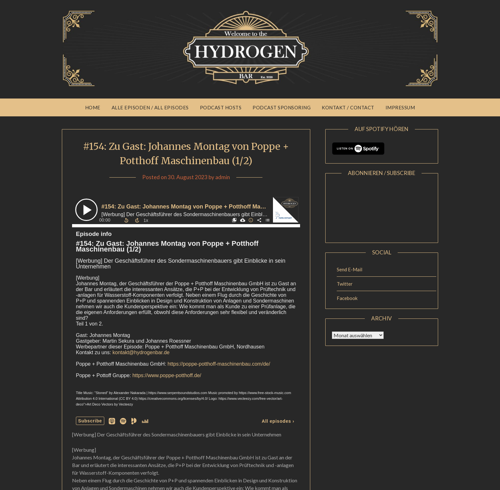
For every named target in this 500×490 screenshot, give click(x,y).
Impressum (400, 107)
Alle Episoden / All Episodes (150, 107)
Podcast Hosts (221, 107)
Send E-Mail (349, 269)
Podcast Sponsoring (282, 107)
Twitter (345, 284)
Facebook (347, 298)
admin (222, 177)
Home (92, 107)
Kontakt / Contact (348, 107)
